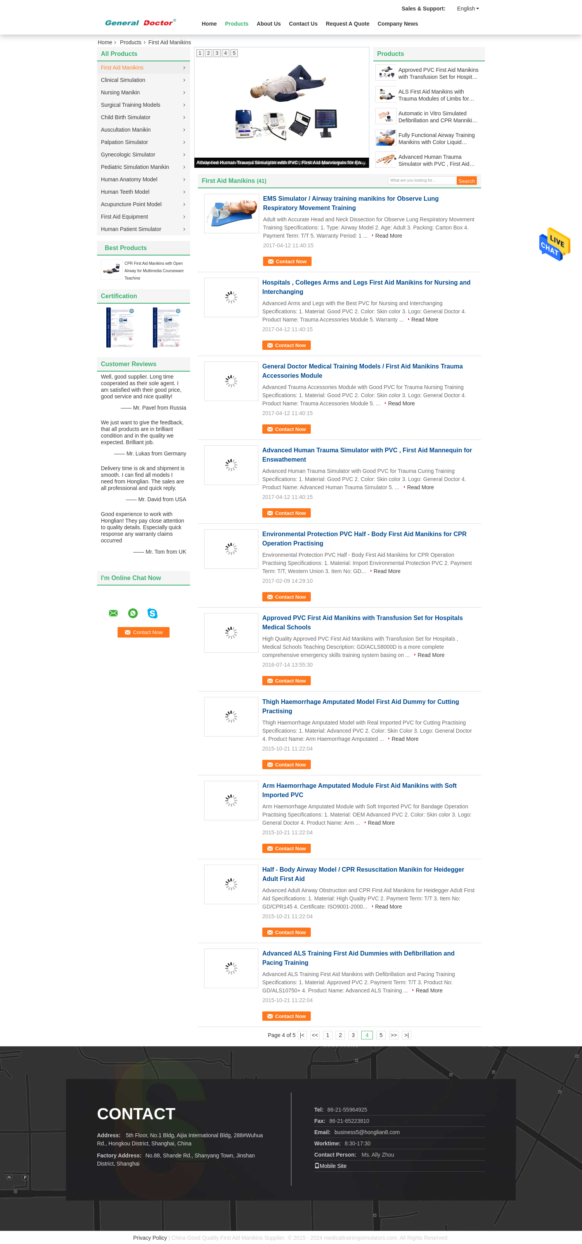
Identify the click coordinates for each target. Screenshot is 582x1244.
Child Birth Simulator (126, 117)
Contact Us (303, 24)
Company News (398, 24)
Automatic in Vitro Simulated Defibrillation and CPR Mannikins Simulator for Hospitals (438, 117)
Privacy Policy (150, 1238)
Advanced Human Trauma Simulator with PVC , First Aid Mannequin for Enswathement (282, 162)
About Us (269, 24)
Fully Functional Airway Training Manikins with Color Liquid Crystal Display (436, 139)
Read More (388, 236)
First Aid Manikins (122, 67)
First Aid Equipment (124, 217)
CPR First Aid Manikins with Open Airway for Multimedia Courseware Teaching (154, 270)
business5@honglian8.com (367, 1132)
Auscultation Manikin (126, 130)
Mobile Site (330, 1166)
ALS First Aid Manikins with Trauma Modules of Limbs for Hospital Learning (433, 95)
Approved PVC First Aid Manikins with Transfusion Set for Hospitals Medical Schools (438, 73)
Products (237, 24)
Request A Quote (348, 24)
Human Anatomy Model (129, 179)
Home (209, 24)
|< (302, 1035)
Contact (136, 1114)
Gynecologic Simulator (128, 154)
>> (394, 1035)
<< (315, 1035)
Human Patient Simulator (131, 229)
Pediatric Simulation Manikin (135, 167)
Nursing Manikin (120, 92)
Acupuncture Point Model (131, 204)
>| (406, 1035)
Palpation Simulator (124, 142)
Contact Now (291, 261)
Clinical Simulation (123, 80)
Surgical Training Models (130, 105)
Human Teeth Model (125, 192)
